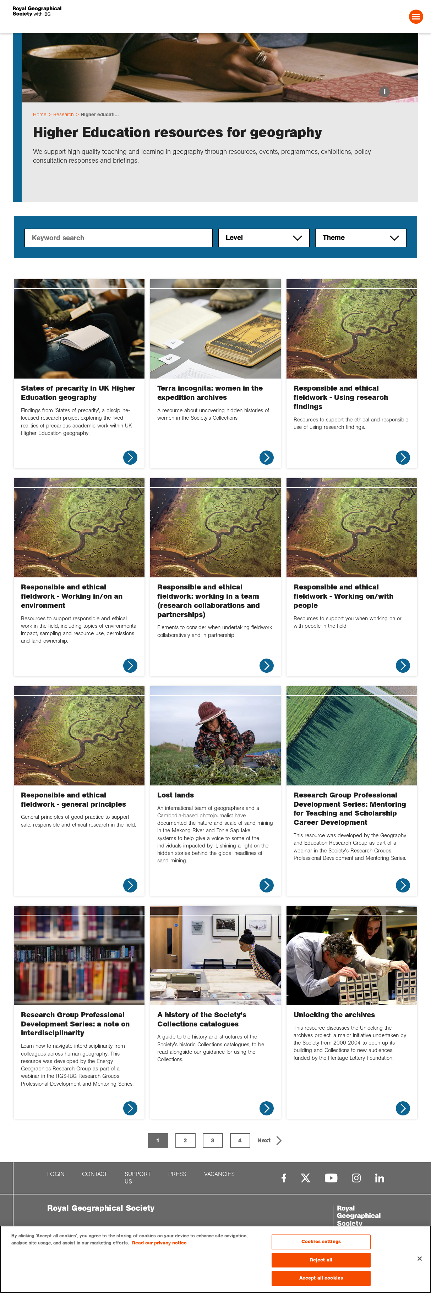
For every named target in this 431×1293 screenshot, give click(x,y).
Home (40, 114)
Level (264, 237)
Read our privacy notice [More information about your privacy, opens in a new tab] (159, 1243)
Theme (361, 237)
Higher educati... (100, 114)
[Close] (419, 1258)
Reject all (321, 1260)
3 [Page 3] (212, 1140)
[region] (215, 1259)
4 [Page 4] (240, 1140)
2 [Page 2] (185, 1140)
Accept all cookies (321, 1278)
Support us (138, 1178)
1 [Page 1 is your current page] (158, 1140)
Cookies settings (321, 1241)
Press (177, 1174)
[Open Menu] (416, 17)
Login (56, 1174)
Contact (94, 1174)
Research (63, 114)
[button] (270, 1140)
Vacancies (219, 1174)
